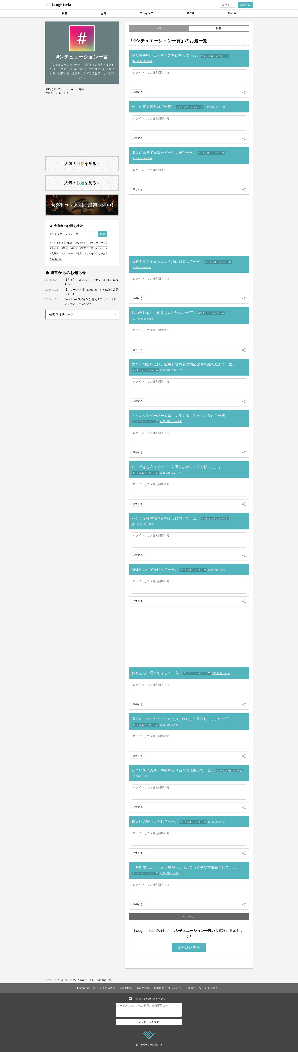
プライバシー (176, 988)
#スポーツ (101, 248)
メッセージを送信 (149, 1024)
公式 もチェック (61, 314)
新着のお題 (143, 988)
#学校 (65, 248)
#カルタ (54, 248)
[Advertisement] (82, 125)
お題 (103, 13)
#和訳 (69, 243)
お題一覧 (63, 980)
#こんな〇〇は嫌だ (95, 253)
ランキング (146, 13)
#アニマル (67, 253)
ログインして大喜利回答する (151, 72)
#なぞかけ (81, 243)
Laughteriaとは (86, 988)
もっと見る (189, 916)
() (142, 61)
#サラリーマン (98, 243)
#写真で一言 (86, 248)
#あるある (55, 258)
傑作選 (190, 13)
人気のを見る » (82, 164)
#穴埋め (54, 253)
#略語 (74, 248)
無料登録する (188, 947)
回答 (64, 13)
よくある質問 (107, 988)
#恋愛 (79, 253)
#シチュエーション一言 (215, 55)
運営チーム (194, 988)
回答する (138, 92)
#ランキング (57, 243)
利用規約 (159, 988)
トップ (49, 980)
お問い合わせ (213, 988)
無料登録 (245, 4)
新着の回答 (126, 988)
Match (232, 13)
